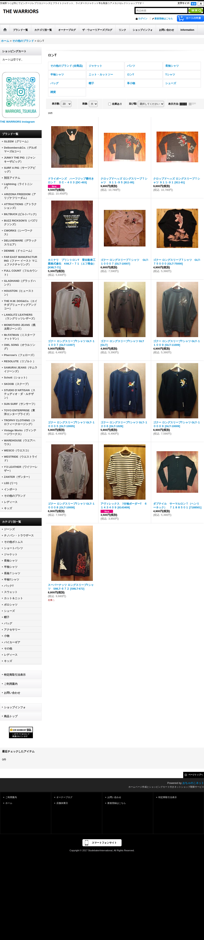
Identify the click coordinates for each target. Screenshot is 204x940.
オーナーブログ (64, 797)
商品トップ (10, 716)
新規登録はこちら (163, 18)
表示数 (56, 103)
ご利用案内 (10, 683)
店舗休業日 (62, 803)
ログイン (142, 18)
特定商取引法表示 (15, 674)
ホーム (8, 803)
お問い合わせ (12, 692)
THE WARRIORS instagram (17, 121)
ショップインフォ (15, 707)
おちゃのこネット (193, 783)
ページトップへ (195, 775)
